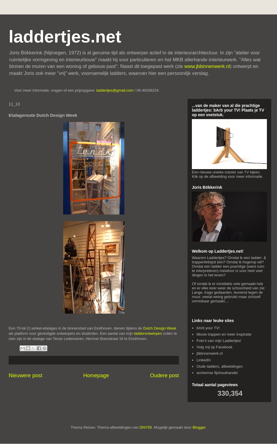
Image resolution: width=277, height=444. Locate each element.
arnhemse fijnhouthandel (216, 373)
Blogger (198, 427)
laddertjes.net (65, 36)
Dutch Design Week (159, 328)
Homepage (96, 375)
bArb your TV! (208, 328)
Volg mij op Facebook (214, 347)
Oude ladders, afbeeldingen (219, 366)
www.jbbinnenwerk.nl (207, 66)
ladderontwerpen (148, 333)
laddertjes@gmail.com (115, 90)
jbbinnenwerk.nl (209, 353)
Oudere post (164, 375)
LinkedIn (203, 360)
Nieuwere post (25, 375)
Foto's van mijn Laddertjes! (218, 340)
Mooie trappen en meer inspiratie (223, 334)
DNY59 (146, 427)
